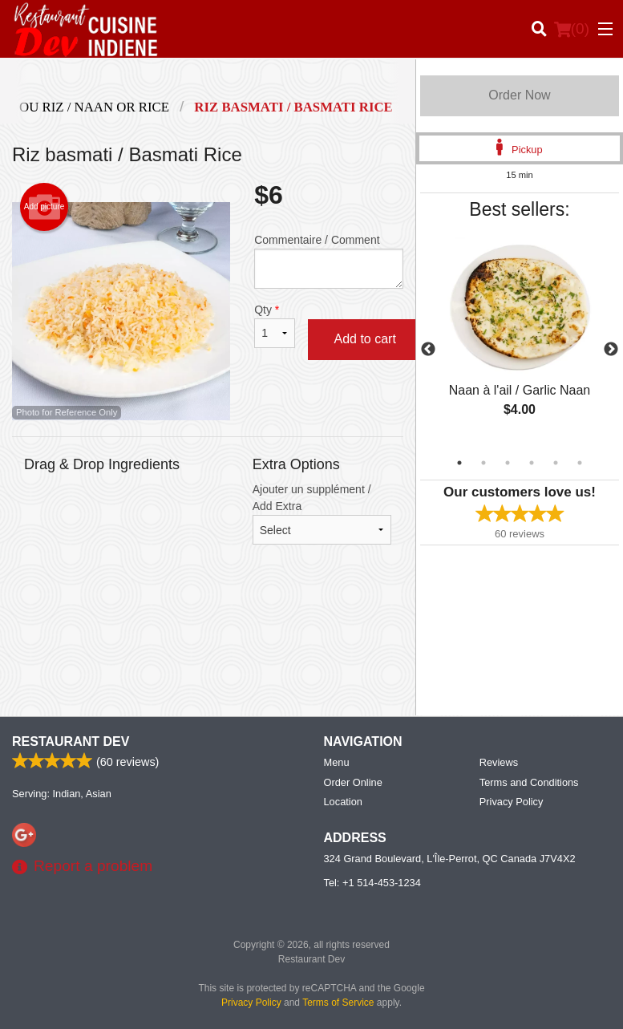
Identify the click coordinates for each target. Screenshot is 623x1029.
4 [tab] (532, 463)
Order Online (353, 782)
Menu (337, 762)
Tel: (372, 883)
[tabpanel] (519, 340)
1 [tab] (459, 463)
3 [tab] (508, 463)
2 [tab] (483, 463)
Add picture (44, 207)
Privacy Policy (511, 802)
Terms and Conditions (529, 782)
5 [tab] (556, 463)
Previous (428, 350)
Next (611, 350)
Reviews (498, 762)
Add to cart (364, 339)
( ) (571, 29)
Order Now (519, 95)
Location (343, 802)
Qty (274, 325)
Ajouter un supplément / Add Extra (322, 514)
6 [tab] (580, 463)
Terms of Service (338, 1002)
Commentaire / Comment (328, 261)
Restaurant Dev (70, 741)
